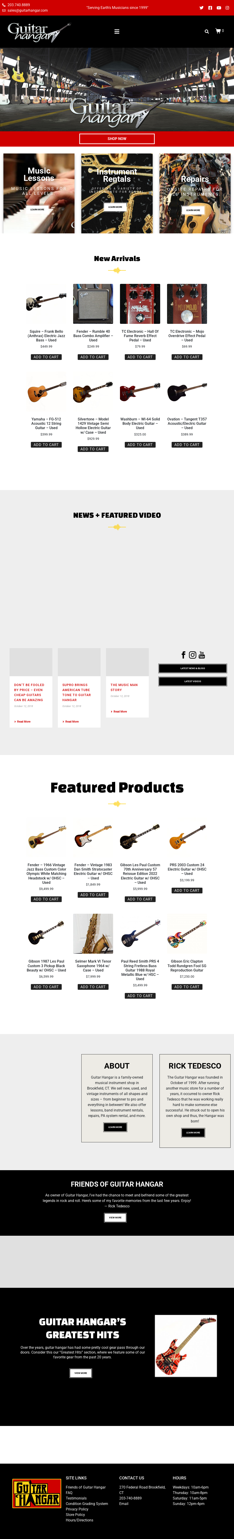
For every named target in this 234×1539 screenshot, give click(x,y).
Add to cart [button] (46, 357)
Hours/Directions (79, 1520)
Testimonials (76, 1498)
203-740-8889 (130, 1498)
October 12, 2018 (23, 706)
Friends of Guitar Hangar (86, 1487)
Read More (22, 721)
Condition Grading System (87, 1504)
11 (185, 1387)
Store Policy (75, 1515)
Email (123, 1504)
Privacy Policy (77, 1509)
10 (212, 1381)
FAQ (69, 1493)
